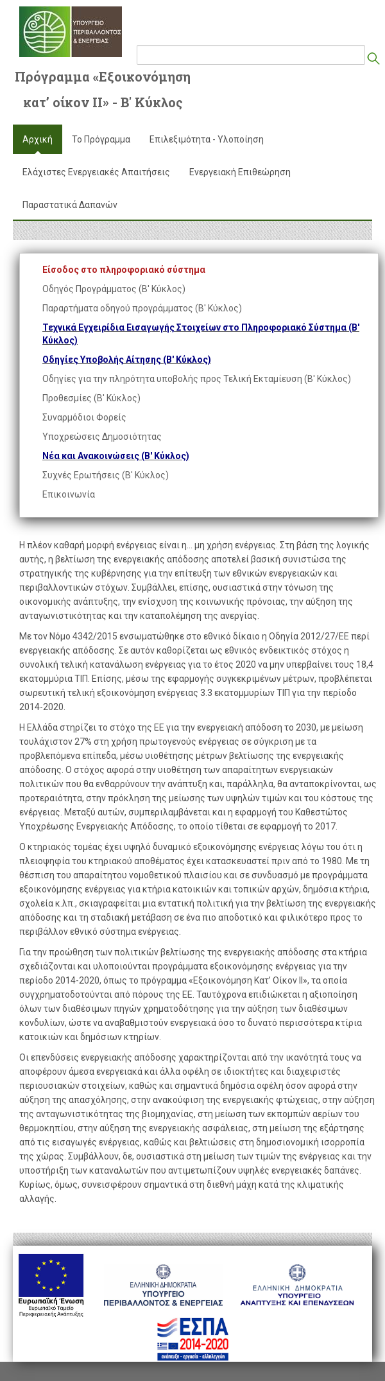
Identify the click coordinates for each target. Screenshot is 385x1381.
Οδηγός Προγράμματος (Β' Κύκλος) (113, 289)
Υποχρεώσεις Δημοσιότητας (102, 436)
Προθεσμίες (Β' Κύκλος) (91, 398)
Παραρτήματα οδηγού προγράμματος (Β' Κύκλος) (142, 308)
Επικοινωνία (68, 494)
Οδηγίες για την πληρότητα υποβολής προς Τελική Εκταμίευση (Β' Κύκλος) (196, 379)
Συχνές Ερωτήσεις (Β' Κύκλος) (105, 475)
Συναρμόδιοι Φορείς (84, 417)
